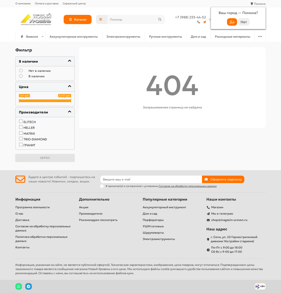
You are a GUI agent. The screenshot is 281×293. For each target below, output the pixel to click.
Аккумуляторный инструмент (164, 207)
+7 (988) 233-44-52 (190, 17)
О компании (23, 3)
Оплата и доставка (46, 3)
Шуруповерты (153, 233)
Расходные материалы (232, 37)
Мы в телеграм (222, 213)
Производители (90, 213)
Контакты (22, 247)
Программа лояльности (32, 207)
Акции (83, 207)
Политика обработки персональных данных (41, 239)
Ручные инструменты (165, 37)
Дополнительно (94, 199)
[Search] (136, 19)
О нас (19, 213)
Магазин (217, 207)
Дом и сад (198, 37)
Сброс (45, 157)
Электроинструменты (123, 37)
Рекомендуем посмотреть (98, 220)
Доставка (22, 220)
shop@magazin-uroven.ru (229, 220)
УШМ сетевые (153, 226)
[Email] (151, 179)
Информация (27, 199)
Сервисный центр (74, 3)
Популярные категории (165, 199)
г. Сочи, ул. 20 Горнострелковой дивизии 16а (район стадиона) (234, 239)
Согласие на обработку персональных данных (42, 228)
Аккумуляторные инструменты (74, 37)
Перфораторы (153, 220)
